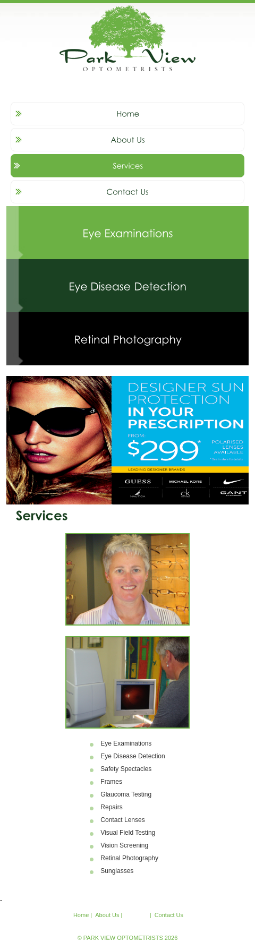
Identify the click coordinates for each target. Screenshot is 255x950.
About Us (107, 915)
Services (136, 915)
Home (81, 915)
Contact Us (169, 915)
